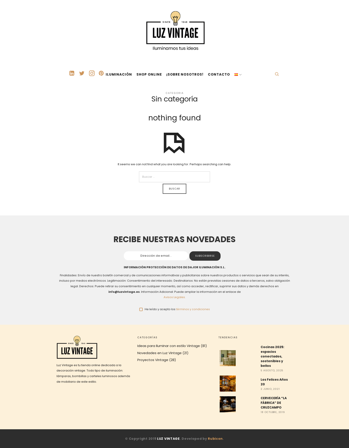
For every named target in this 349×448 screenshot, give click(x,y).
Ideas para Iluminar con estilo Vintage (168, 345)
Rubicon (215, 438)
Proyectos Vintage (152, 359)
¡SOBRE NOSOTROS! (184, 74)
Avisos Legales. (175, 297)
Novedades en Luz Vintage (159, 353)
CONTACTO (219, 74)
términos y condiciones (193, 309)
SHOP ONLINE (149, 74)
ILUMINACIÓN (119, 74)
